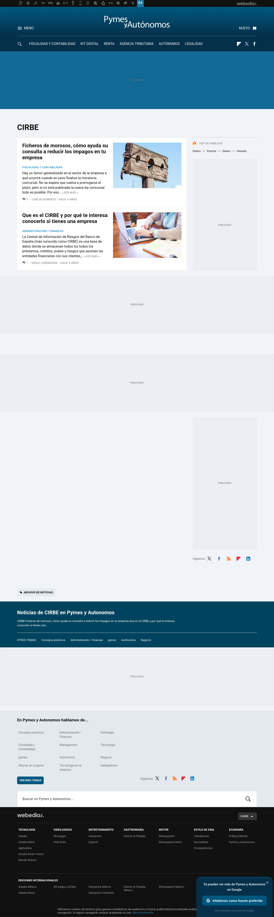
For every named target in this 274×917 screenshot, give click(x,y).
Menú (29, 28)
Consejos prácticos (53, 640)
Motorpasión (167, 836)
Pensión (242, 151)
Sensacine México (100, 886)
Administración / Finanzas (43, 231)
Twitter (246, 43)
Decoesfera (201, 842)
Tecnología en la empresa (70, 767)
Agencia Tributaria (137, 44)
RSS (228, 558)
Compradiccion (203, 848)
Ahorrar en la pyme (30, 765)
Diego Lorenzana (45, 262)
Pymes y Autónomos (242, 842)
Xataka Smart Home (30, 854)
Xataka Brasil (26, 892)
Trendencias (201, 836)
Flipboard (238, 43)
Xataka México (27, 886)
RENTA (109, 44)
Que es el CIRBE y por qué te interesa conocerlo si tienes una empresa (65, 218)
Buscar (248, 799)
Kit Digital (89, 44)
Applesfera (25, 848)
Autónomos (169, 44)
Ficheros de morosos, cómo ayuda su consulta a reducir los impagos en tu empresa (65, 152)
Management (68, 745)
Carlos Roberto (44, 199)
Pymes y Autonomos (137, 21)
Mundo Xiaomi (27, 860)
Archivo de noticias (38, 592)
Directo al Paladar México (135, 888)
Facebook (254, 43)
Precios (211, 151)
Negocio (146, 640)
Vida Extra (60, 842)
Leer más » (70, 192)
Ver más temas (30, 780)
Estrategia (107, 732)
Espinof (93, 842)
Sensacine (95, 836)
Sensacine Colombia (101, 892)
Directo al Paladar (135, 836)
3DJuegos (60, 836)
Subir (244, 816)
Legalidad (194, 44)
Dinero (197, 151)
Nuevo (244, 28)
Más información (143, 912)
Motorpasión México (171, 886)
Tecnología (108, 745)
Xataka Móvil (26, 842)
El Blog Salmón (238, 836)
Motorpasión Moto (170, 842)
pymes (112, 640)
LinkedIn (248, 558)
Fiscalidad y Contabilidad (52, 44)
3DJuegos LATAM (65, 886)
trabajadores (109, 765)
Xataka (22, 836)
